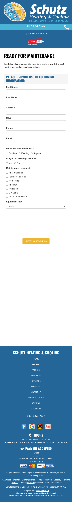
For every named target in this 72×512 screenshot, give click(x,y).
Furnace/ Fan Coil (16, 177)
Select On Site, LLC (42, 491)
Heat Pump (13, 181)
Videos (36, 370)
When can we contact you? (20, 149)
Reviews (36, 364)
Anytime (36, 153)
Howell (15, 482)
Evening (24, 153)
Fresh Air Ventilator (16, 197)
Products (36, 375)
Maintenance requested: (18, 168)
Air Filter (11, 185)
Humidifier (12, 189)
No (17, 163)
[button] (36, 241)
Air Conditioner (14, 173)
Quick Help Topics (36, 33)
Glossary (36, 408)
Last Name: (12, 97)
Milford (30, 482)
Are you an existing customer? (21, 158)
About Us (36, 392)
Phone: (9, 128)
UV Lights (12, 193)
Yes (9, 163)
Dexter (25, 479)
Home (36, 359)
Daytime (11, 153)
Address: (10, 108)
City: (8, 118)
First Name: (12, 87)
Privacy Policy (36, 397)
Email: (9, 138)
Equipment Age (14, 202)
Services (36, 381)
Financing (36, 386)
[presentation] (36, 225)
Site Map (36, 403)
